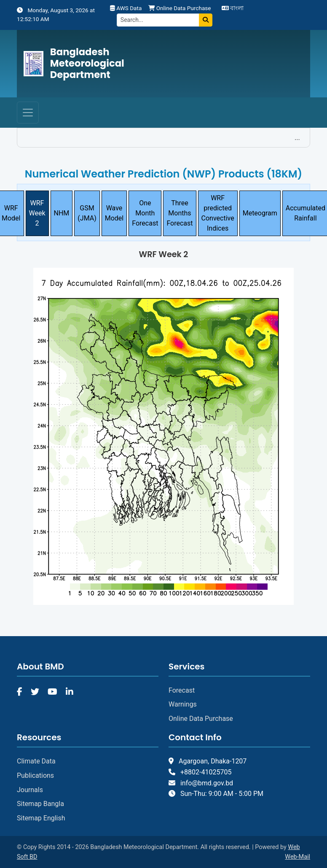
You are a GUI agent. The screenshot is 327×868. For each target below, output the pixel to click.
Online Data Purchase (179, 8)
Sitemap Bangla (40, 804)
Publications (35, 775)
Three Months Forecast (179, 213)
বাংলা (233, 8)
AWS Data (126, 8)
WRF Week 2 (37, 213)
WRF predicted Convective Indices (217, 213)
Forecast (182, 690)
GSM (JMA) (87, 213)
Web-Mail (297, 856)
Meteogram (260, 213)
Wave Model (114, 213)
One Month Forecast (145, 213)
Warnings (183, 704)
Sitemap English (41, 818)
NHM (62, 213)
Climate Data (36, 761)
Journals (30, 790)
